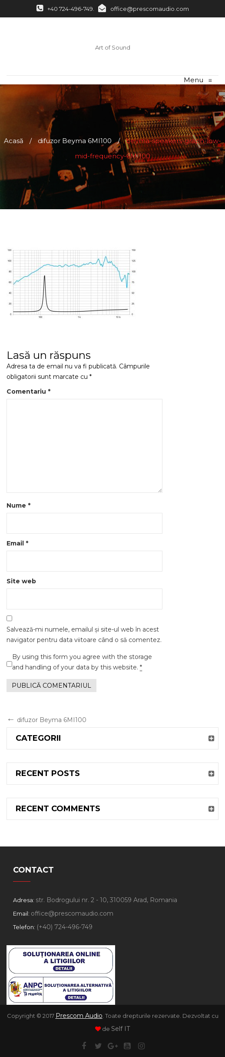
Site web (21, 581)
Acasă (13, 141)
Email (17, 543)
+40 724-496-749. (65, 8)
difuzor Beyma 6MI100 (75, 141)
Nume (18, 505)
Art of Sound (112, 47)
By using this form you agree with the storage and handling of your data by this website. (82, 662)
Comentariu (28, 391)
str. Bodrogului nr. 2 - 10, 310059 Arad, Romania (106, 900)
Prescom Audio (79, 1016)
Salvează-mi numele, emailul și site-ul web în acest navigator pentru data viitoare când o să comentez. (84, 635)
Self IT (120, 1029)
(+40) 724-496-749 (64, 927)
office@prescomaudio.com (143, 8)
